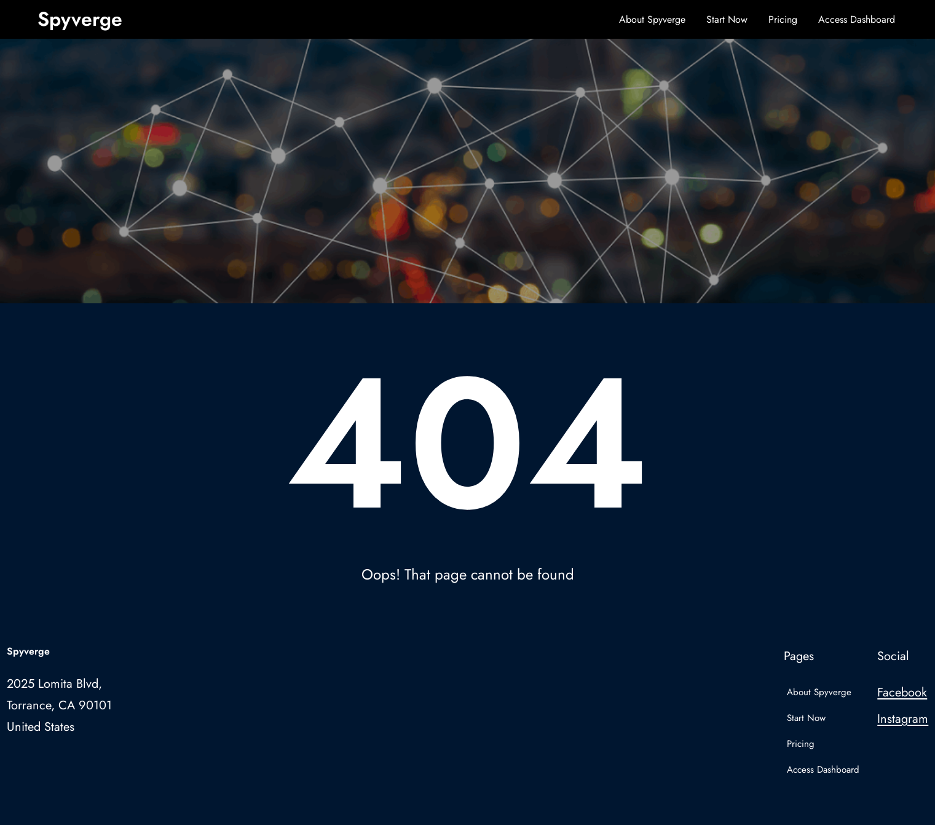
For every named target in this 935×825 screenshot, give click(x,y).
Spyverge (79, 19)
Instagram (902, 719)
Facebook (902, 692)
